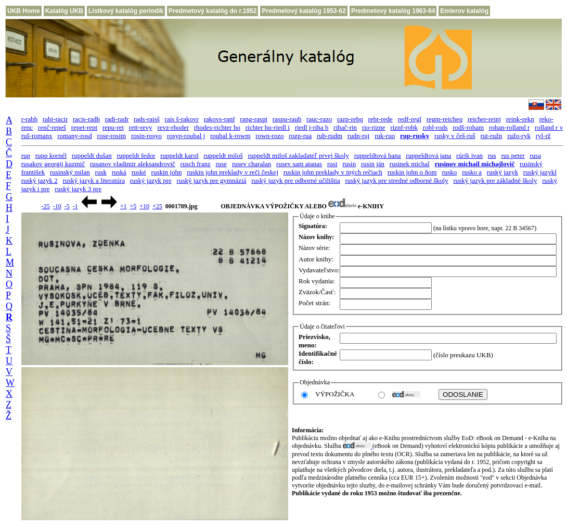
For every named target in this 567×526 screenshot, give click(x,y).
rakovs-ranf (219, 119)
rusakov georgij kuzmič (53, 164)
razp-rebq (350, 119)
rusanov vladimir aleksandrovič (132, 164)
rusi (332, 164)
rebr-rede (380, 119)
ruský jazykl (540, 172)
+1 (123, 206)
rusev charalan (251, 164)
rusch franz (196, 164)
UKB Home (23, 11)
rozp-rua (300, 136)
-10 (57, 206)
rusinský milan (70, 172)
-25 (46, 206)
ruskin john (166, 172)
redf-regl (409, 119)
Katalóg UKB (64, 11)
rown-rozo (269, 136)
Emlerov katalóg (464, 11)
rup (25, 155)
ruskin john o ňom (412, 172)
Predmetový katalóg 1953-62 (303, 11)
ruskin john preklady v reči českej (232, 172)
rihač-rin (345, 127)
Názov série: (314, 248)
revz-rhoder (173, 127)
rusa (535, 155)
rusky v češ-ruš (454, 136)
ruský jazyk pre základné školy (495, 180)
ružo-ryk (519, 136)
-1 (75, 206)
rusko (449, 172)
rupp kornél (51, 155)
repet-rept (84, 127)
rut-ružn (491, 136)
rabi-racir (55, 119)
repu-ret (113, 127)
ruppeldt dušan (92, 155)
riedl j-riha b (312, 127)
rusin (349, 164)
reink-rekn (520, 119)
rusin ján (372, 164)
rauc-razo (319, 119)
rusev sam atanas (299, 164)
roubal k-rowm (230, 136)
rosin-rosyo (146, 136)
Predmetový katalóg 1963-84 (393, 11)
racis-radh (86, 119)
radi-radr (116, 119)
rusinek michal (410, 164)
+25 (157, 206)
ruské (139, 172)
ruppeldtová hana (377, 155)
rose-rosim (111, 136)
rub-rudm (329, 136)
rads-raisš (147, 119)
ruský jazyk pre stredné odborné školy (396, 180)
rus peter (512, 155)
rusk (101, 172)
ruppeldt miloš (222, 155)
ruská (119, 172)
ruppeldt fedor (136, 155)
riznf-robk (404, 127)
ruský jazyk (502, 172)
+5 (133, 206)
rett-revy (140, 127)
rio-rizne (373, 127)
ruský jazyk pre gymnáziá (212, 180)
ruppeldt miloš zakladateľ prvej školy (298, 155)
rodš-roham (468, 127)
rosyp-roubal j (186, 136)
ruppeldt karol (179, 155)
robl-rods (435, 127)
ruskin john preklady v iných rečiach (332, 172)
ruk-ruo (385, 136)
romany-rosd (74, 136)
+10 (144, 206)
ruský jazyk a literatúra (93, 180)
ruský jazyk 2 (39, 180)
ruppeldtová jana (428, 155)
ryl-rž (543, 136)
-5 (67, 206)
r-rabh (29, 119)
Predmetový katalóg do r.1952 (212, 11)
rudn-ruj (358, 136)
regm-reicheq (444, 119)
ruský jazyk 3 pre (78, 189)
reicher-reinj (484, 119)
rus (492, 155)
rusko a (472, 172)
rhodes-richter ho (217, 127)
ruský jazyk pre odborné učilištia (295, 180)
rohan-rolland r (509, 127)
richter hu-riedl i (268, 127)
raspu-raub (287, 119)
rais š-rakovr (182, 119)
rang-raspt (253, 119)
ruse (221, 164)
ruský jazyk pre (151, 180)
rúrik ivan (469, 155)
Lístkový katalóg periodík (125, 11)
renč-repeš (52, 127)
